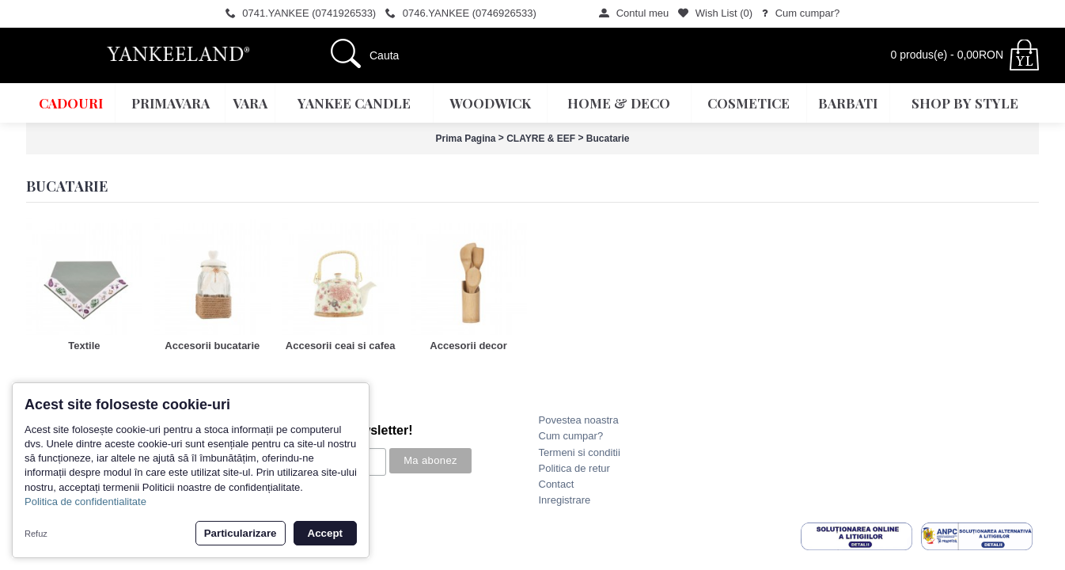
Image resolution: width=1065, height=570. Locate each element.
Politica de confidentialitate (85, 501)
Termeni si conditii (579, 452)
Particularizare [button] (240, 533)
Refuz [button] (36, 533)
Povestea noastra (579, 420)
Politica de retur (574, 468)
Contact (556, 484)
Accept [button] (325, 533)
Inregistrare (565, 500)
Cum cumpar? (571, 436)
